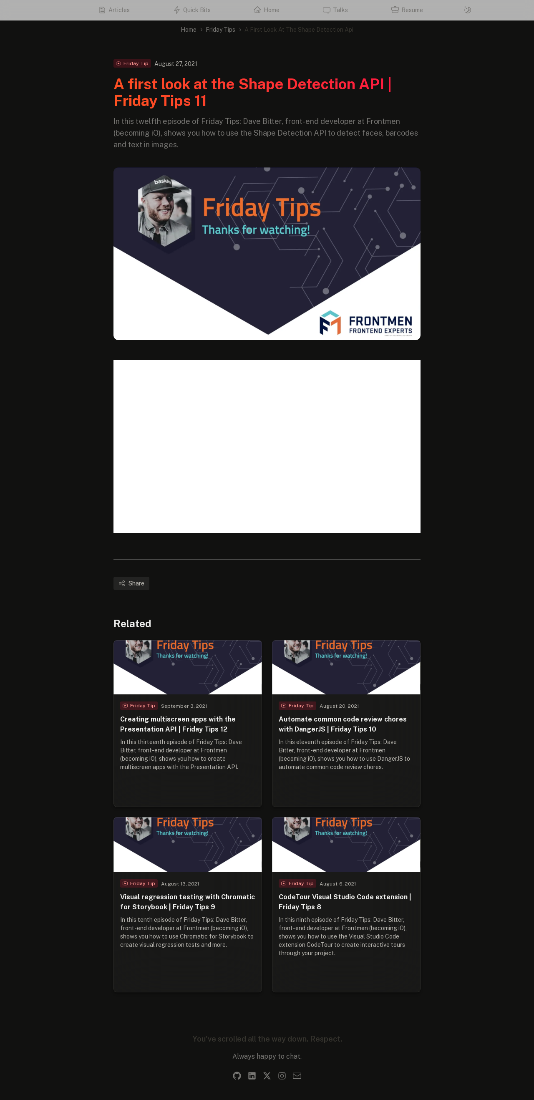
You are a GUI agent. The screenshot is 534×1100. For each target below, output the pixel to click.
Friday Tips (220, 29)
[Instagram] (282, 1076)
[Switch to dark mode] (467, 10)
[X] (267, 1076)
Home (188, 29)
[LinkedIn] (252, 1076)
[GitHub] (237, 1076)
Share (131, 583)
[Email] (297, 1076)
